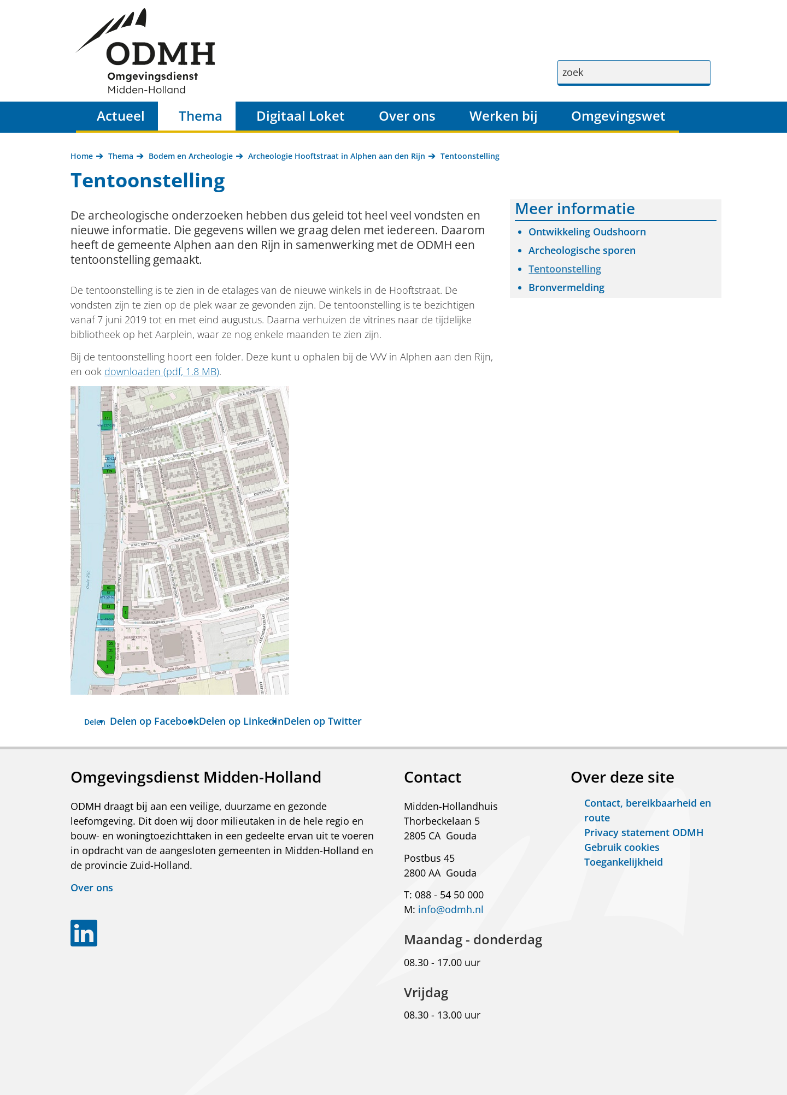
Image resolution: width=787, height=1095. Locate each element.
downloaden (161, 371)
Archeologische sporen (582, 250)
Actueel (121, 115)
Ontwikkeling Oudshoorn (587, 231)
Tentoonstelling (564, 268)
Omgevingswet (618, 115)
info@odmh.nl (451, 909)
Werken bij (503, 115)
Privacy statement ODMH (644, 832)
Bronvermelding (566, 287)
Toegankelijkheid (623, 861)
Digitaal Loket (300, 115)
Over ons (407, 115)
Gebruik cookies (622, 847)
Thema (200, 115)
